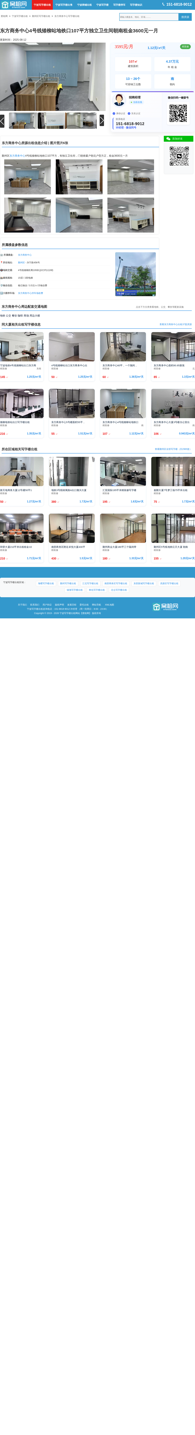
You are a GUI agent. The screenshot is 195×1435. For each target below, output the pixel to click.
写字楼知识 (136, 4)
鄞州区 (21, 262)
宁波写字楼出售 (63, 4)
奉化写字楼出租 (97, 589)
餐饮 (14, 315)
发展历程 (71, 604)
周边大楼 (35, 315)
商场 (26, 315)
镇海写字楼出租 (75, 589)
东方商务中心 (17, 155)
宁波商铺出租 (84, 4)
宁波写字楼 (102, 4)
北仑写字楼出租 (119, 589)
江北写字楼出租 (90, 583)
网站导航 (96, 604)
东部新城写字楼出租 (144, 583)
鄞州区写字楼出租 (41, 16)
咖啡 (20, 315)
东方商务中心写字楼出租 (66, 16)
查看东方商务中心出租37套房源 (176, 324)
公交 (8, 315)
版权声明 (59, 604)
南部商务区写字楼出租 (115, 583)
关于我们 (22, 604)
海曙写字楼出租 (46, 583)
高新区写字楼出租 (169, 583)
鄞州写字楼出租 (68, 583)
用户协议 (47, 604)
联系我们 (34, 604)
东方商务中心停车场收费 (30, 293)
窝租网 (4, 16)
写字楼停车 (119, 4)
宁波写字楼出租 (42, 4)
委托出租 (84, 604)
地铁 (2, 315)
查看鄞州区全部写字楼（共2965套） (173, 449)
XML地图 (109, 604)
